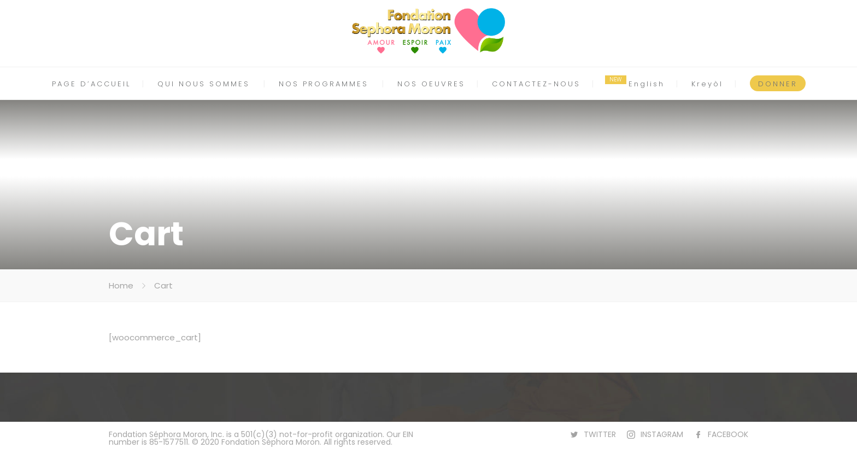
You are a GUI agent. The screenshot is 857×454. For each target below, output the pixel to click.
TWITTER (600, 434)
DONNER (777, 84)
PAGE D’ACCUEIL (91, 84)
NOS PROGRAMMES (323, 84)
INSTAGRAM (662, 434)
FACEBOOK (728, 434)
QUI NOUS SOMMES (203, 84)
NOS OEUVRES (431, 84)
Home (121, 285)
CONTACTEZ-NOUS (536, 84)
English (647, 84)
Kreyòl (707, 84)
